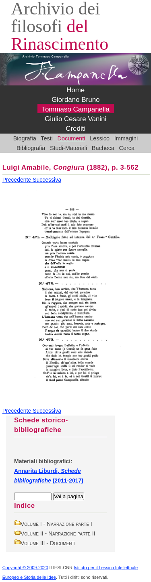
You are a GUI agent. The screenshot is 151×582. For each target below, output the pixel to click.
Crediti (75, 128)
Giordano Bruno (76, 99)
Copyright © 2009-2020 (25, 567)
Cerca (127, 148)
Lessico (100, 138)
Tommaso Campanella (75, 109)
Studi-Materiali (68, 148)
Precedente (17, 179)
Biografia (24, 138)
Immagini (126, 138)
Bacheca (103, 148)
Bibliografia (31, 148)
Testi (47, 138)
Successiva (47, 179)
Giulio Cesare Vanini (75, 119)
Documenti (71, 138)
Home (75, 90)
